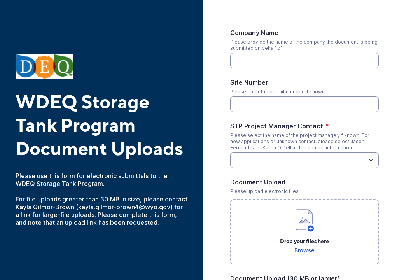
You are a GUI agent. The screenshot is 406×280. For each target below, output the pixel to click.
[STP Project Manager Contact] (298, 160)
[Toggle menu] (371, 160)
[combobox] (304, 160)
